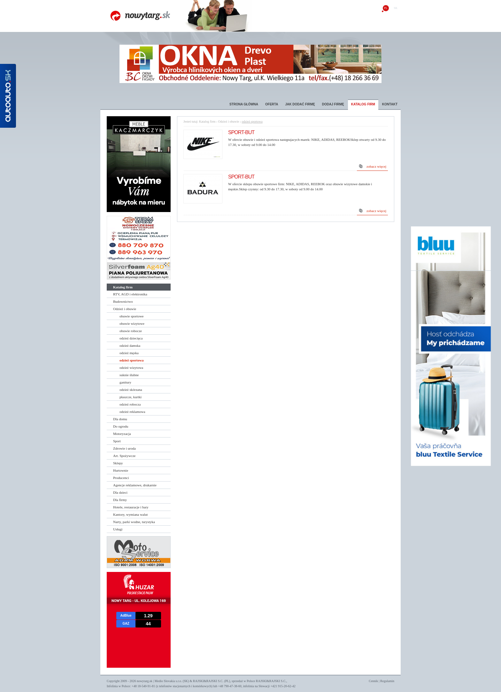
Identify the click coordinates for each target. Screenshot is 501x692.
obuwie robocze (130, 331)
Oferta (271, 104)
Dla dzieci (120, 492)
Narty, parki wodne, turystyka (134, 522)
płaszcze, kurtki (130, 397)
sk (395, 8)
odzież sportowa (131, 360)
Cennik (373, 681)
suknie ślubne (129, 375)
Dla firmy (120, 500)
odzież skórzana (130, 390)
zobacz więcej (376, 166)
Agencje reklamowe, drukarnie (135, 485)
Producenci (121, 478)
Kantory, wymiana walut (130, 514)
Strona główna (243, 104)
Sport (117, 441)
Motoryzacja (122, 434)
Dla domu (120, 419)
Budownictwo (123, 301)
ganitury (125, 382)
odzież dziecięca (131, 338)
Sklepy (118, 463)
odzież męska (129, 353)
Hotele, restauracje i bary (131, 507)
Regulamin (387, 681)
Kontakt (389, 104)
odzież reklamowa (132, 412)
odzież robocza (130, 404)
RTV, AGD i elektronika (130, 294)
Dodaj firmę (333, 104)
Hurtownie (120, 470)
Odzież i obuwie (124, 309)
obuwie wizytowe (131, 323)
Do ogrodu (120, 426)
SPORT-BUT (241, 132)
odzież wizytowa (131, 367)
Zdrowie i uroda (124, 448)
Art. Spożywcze (124, 456)
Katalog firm (363, 104)
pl (386, 8)
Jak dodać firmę (300, 104)
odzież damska (129, 345)
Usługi (117, 529)
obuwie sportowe (131, 316)
